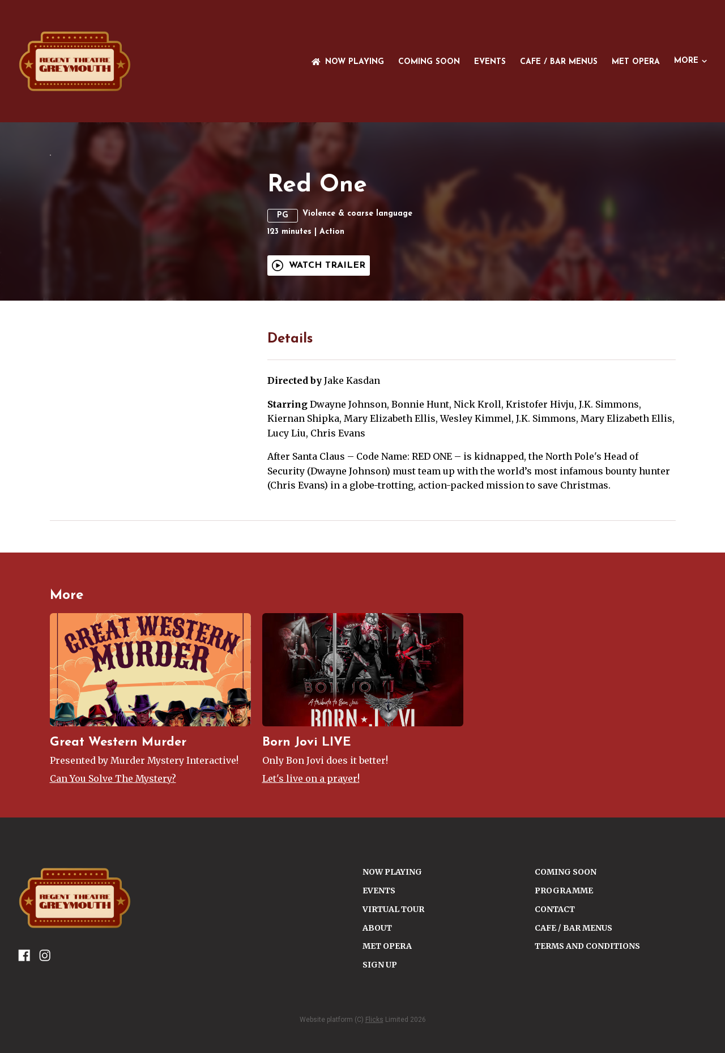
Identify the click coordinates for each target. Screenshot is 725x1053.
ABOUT (377, 999)
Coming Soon (429, 62)
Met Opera (636, 62)
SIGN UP (379, 1036)
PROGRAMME (564, 962)
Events (490, 62)
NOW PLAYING (348, 62)
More (690, 61)
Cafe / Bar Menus (559, 62)
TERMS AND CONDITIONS (587, 1018)
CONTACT (555, 980)
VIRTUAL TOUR (393, 980)
